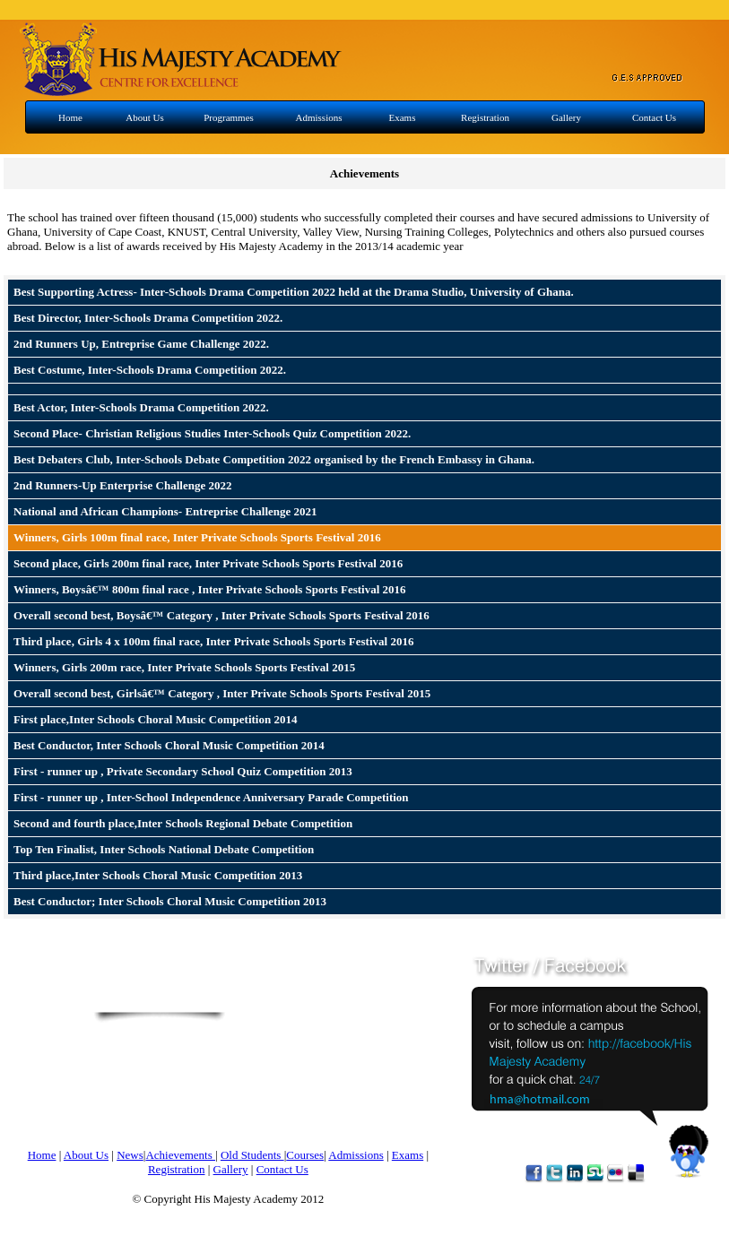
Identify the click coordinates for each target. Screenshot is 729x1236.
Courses (305, 1155)
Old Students (252, 1155)
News (130, 1155)
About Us (144, 117)
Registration (485, 117)
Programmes (229, 117)
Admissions (319, 117)
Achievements (180, 1155)
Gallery (566, 117)
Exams (402, 117)
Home (70, 117)
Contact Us (654, 117)
